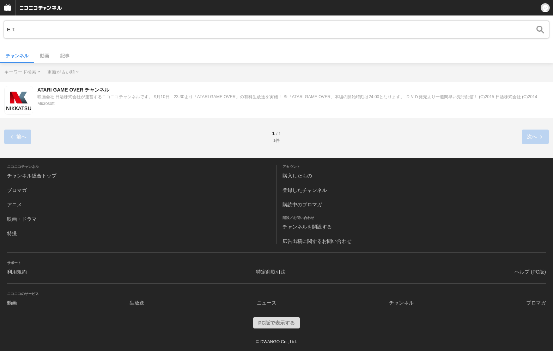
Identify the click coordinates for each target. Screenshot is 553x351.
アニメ (14, 204)
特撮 (12, 233)
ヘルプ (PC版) (530, 272)
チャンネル (17, 55)
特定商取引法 (271, 272)
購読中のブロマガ (302, 204)
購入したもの (297, 175)
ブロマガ (17, 190)
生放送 (136, 303)
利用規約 (17, 272)
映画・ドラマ (22, 219)
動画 (44, 55)
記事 (64, 55)
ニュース (266, 303)
